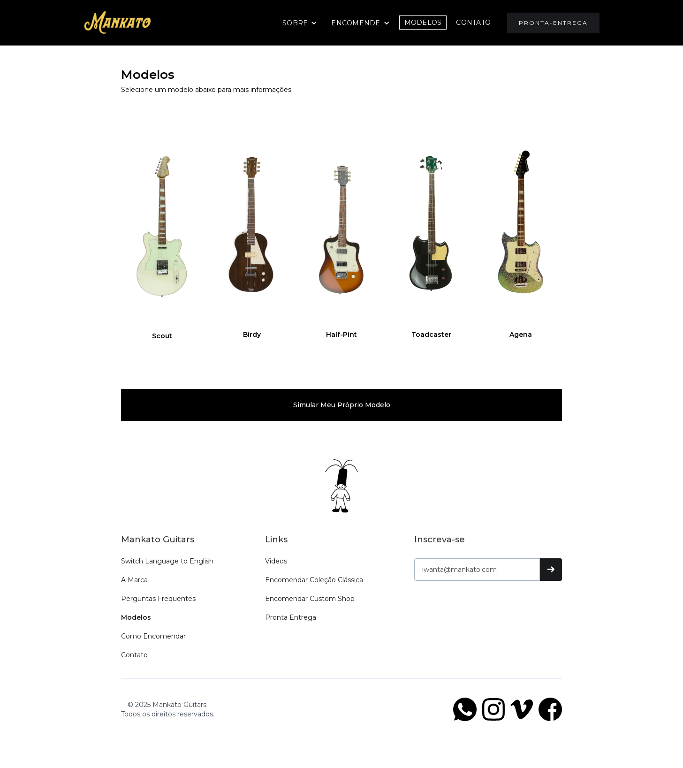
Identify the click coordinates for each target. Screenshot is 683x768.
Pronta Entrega (290, 617)
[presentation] (485, 608)
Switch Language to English (167, 561)
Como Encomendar (153, 636)
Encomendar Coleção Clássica (314, 580)
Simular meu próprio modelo (341, 405)
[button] (300, 23)
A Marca (134, 580)
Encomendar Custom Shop (310, 598)
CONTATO (473, 22)
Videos (276, 561)
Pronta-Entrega (553, 22)
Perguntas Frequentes (158, 598)
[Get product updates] (477, 569)
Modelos (423, 22)
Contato (134, 655)
